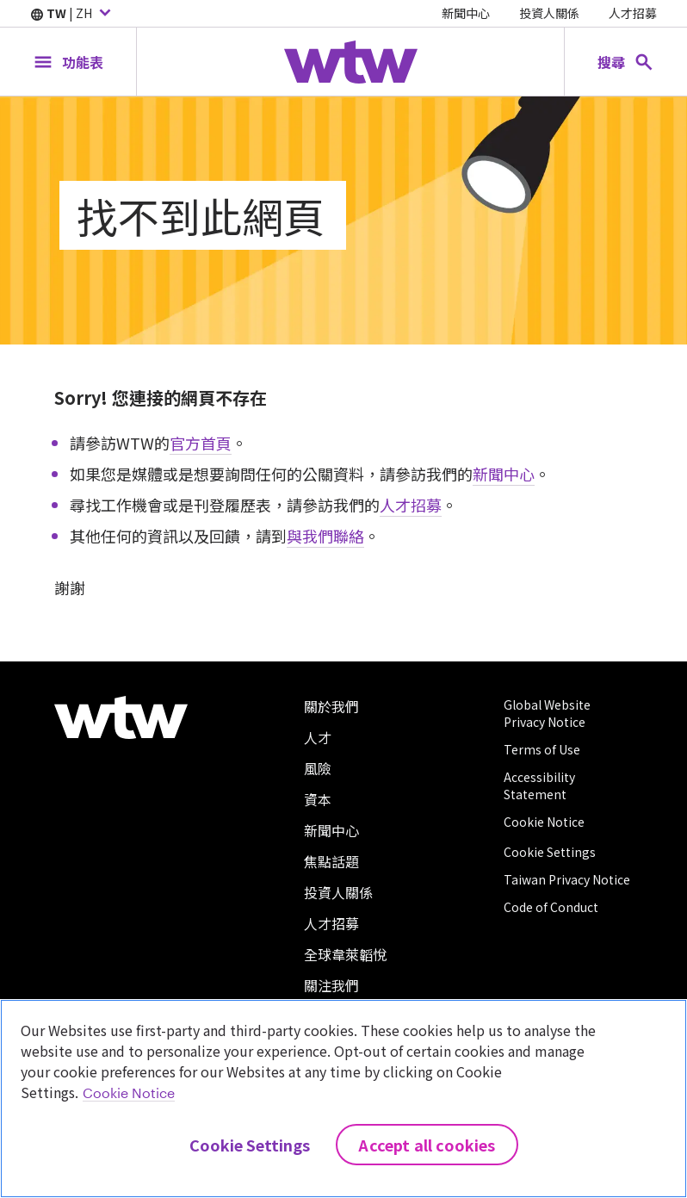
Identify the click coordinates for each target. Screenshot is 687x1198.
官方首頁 (201, 442)
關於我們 (331, 706)
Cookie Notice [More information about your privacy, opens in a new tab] (129, 1092)
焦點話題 (331, 861)
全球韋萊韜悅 (345, 954)
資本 (317, 799)
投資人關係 (549, 13)
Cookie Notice (544, 821)
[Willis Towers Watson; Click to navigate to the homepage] (350, 62)
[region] (343, 1098)
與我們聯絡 (325, 536)
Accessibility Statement (539, 785)
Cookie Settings (550, 851)
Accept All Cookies (426, 1144)
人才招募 (633, 13)
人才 (317, 737)
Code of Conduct (551, 907)
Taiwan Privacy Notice (567, 879)
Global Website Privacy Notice (547, 713)
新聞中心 (466, 13)
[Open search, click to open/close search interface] (626, 62)
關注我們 (331, 985)
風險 (317, 768)
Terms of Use (542, 749)
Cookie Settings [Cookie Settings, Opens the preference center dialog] (249, 1144)
